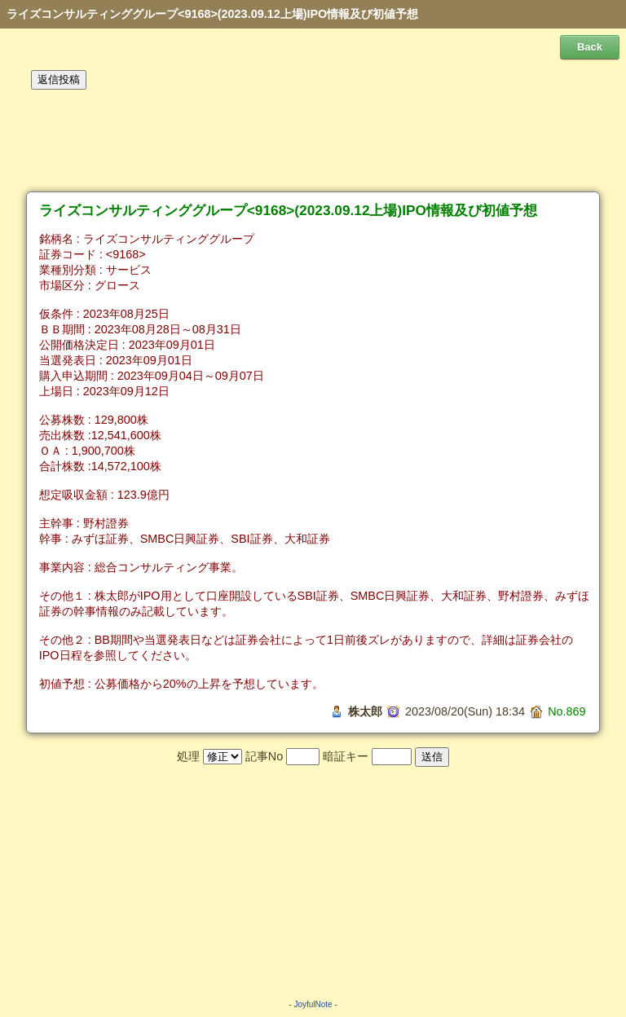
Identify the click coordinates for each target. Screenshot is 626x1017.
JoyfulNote (312, 1004)
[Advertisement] (313, 141)
